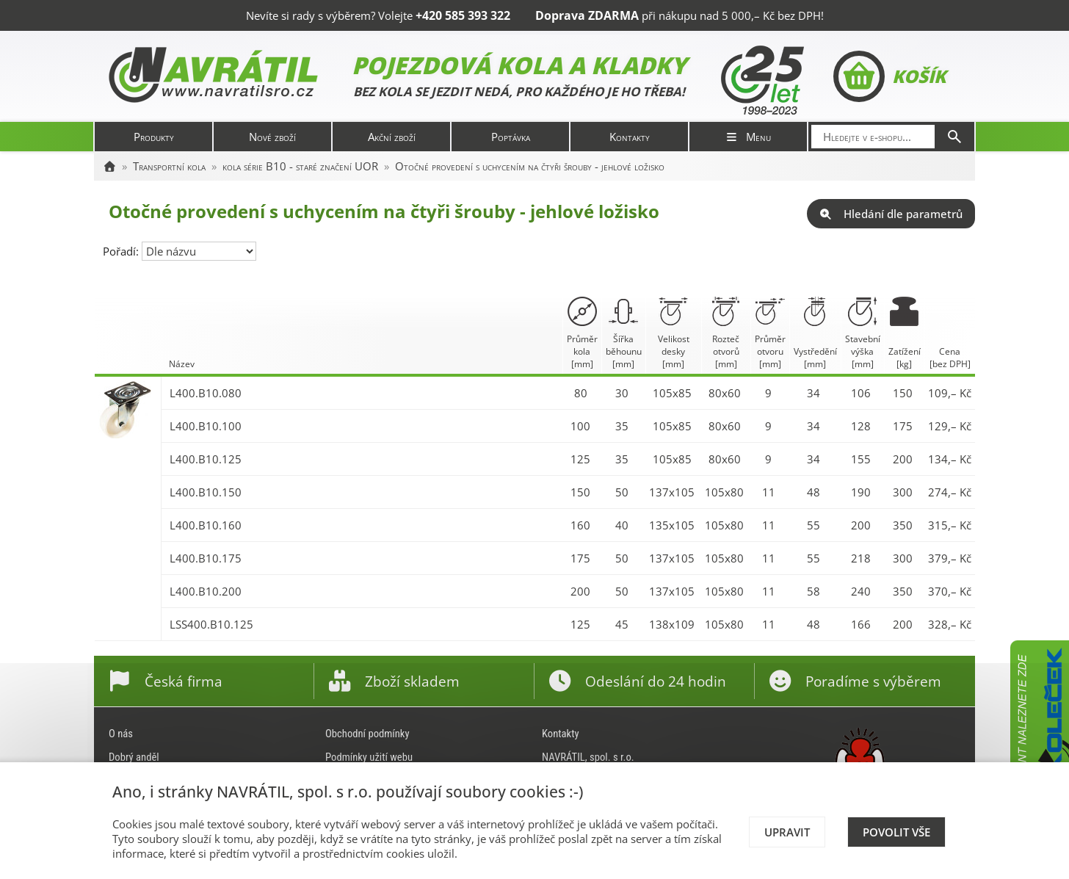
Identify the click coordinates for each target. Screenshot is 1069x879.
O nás (121, 733)
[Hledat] (954, 136)
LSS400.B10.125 (211, 624)
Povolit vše (896, 832)
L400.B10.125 (206, 459)
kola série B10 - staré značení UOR (300, 166)
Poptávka (510, 136)
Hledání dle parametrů (891, 213)
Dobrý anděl (134, 757)
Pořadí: (122, 251)
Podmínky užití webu (369, 757)
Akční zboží (392, 136)
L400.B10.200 (206, 591)
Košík (889, 76)
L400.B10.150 (206, 492)
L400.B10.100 (206, 426)
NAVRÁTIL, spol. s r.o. (588, 757)
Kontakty (629, 136)
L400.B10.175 (206, 558)
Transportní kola (169, 166)
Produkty (154, 136)
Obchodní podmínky (367, 733)
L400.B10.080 (206, 393)
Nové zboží (272, 136)
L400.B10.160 (206, 525)
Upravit (787, 832)
